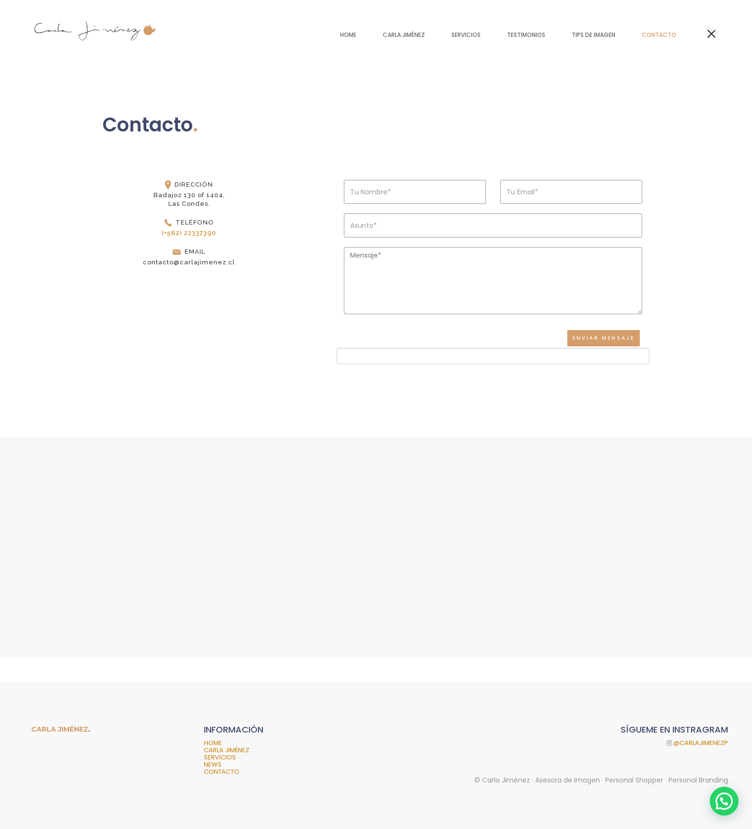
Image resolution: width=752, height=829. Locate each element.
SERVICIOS (220, 757)
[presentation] (416, 370)
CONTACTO (221, 771)
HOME (213, 742)
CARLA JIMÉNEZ (226, 750)
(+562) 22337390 (189, 233)
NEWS (213, 764)
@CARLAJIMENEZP (700, 742)
